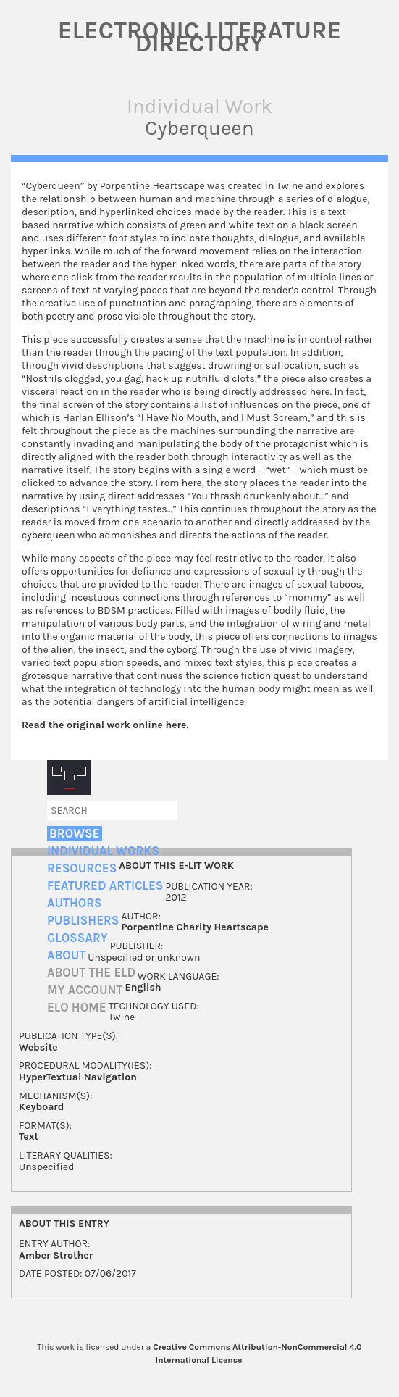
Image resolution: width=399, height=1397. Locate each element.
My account (85, 990)
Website (38, 1047)
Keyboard (41, 1107)
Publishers (83, 920)
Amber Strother (56, 1255)
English (143, 987)
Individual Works (103, 851)
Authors (74, 903)
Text (28, 1136)
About (66, 955)
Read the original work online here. (105, 725)
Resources (82, 868)
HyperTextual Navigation (78, 1077)
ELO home (76, 1007)
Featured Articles (105, 886)
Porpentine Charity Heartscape (194, 927)
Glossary (77, 938)
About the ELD (91, 973)
